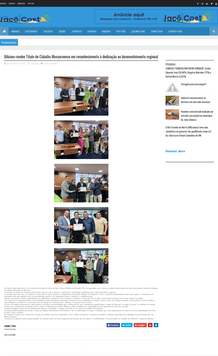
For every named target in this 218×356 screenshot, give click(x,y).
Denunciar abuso (175, 151)
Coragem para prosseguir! (193, 84)
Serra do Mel (50, 63)
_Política (48, 31)
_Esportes (76, 31)
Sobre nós (21, 3)
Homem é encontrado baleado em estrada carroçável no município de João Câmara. (197, 115)
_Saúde (61, 31)
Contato (12, 3)
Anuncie (3, 3)
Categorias (31, 31)
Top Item (31, 3)
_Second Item (138, 31)
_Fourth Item (175, 31)
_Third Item (156, 31)
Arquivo (106, 31)
